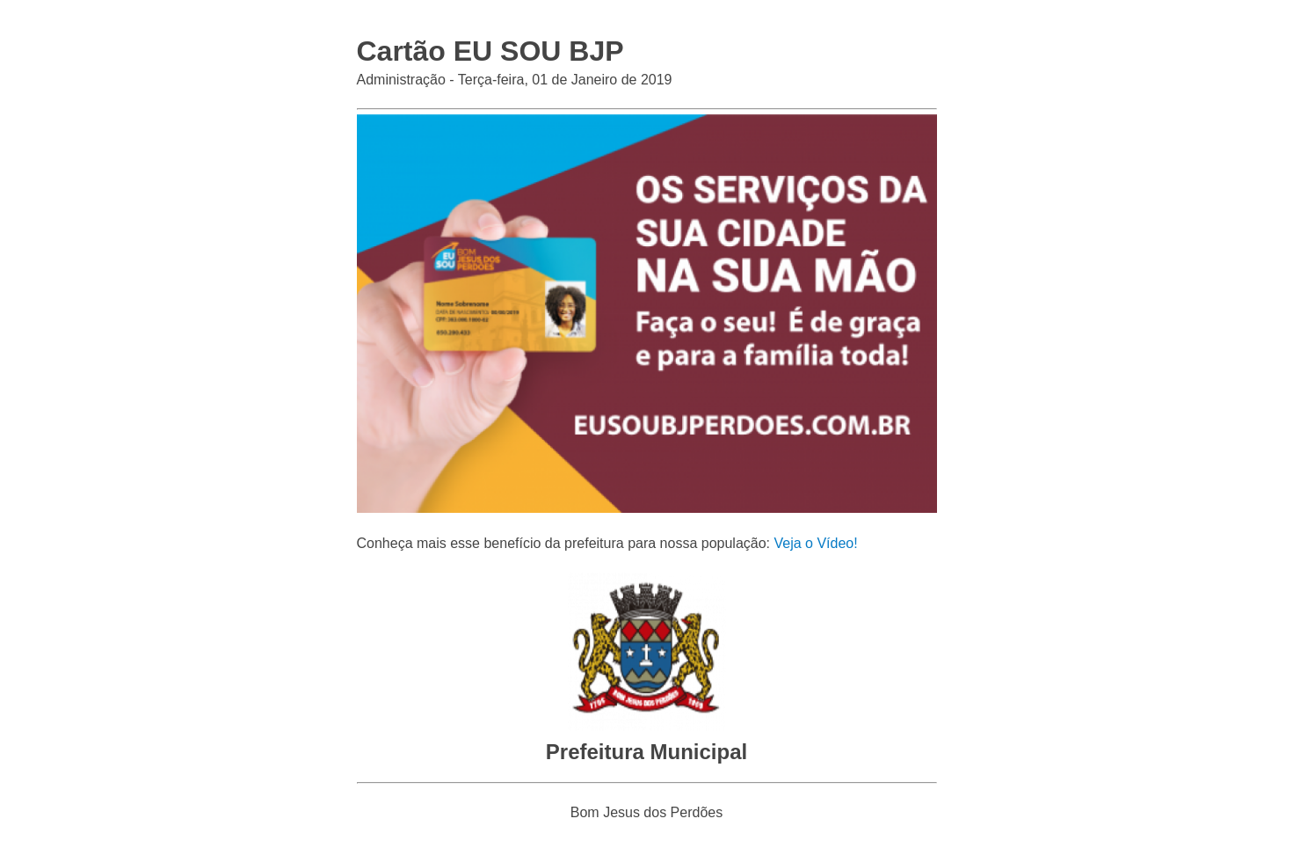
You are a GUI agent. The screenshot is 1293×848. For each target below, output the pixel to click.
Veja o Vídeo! (815, 543)
